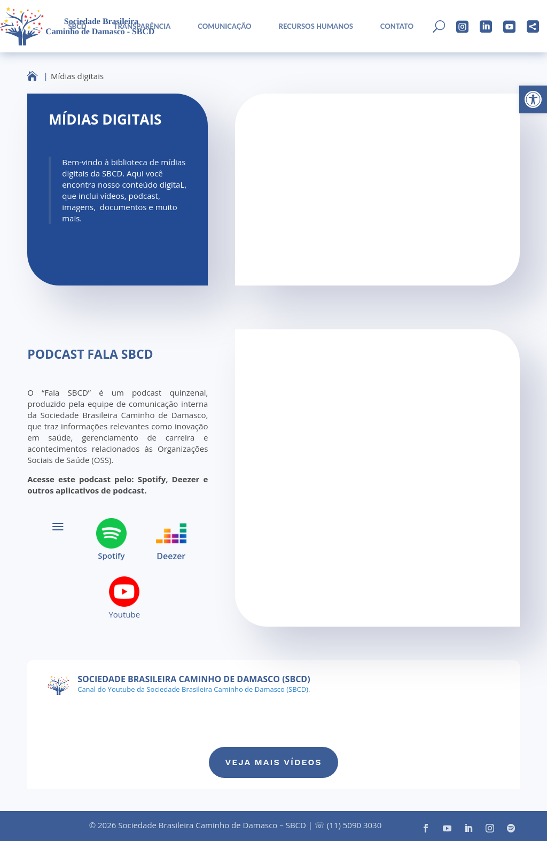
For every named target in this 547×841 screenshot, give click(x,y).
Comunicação (224, 26)
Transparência (142, 26)
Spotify (111, 556)
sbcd (77, 26)
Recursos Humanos (316, 26)
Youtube (124, 615)
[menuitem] (73, 26)
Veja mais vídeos (273, 762)
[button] (533, 99)
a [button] (58, 527)
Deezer (171, 556)
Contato (396, 26)
